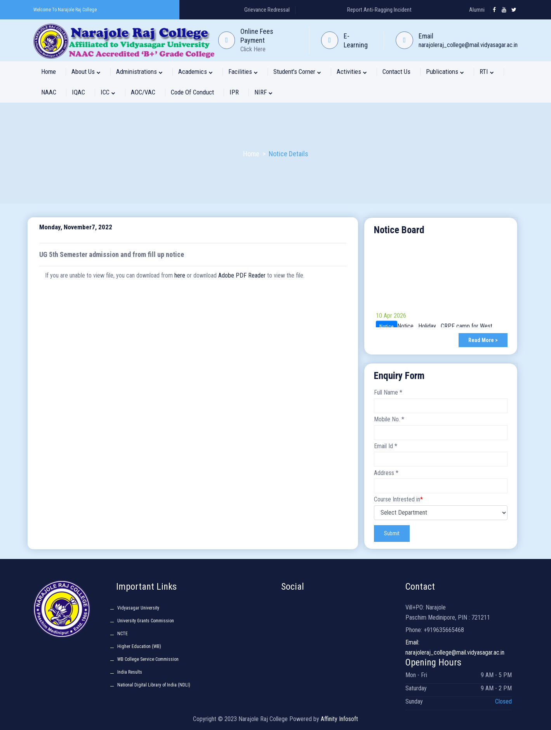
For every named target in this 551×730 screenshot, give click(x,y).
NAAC (48, 92)
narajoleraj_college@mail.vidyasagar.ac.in (468, 45)
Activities (352, 71)
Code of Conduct (192, 92)
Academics (195, 71)
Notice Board (399, 230)
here (179, 275)
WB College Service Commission (148, 659)
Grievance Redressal (267, 9)
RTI (487, 71)
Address (386, 473)
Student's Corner (297, 71)
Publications (445, 71)
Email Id (385, 446)
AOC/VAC (143, 92)
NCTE (122, 633)
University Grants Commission (145, 620)
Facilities (243, 71)
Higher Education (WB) (139, 646)
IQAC (78, 92)
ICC (108, 92)
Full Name (388, 392)
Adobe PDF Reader (242, 275)
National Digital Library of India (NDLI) (153, 685)
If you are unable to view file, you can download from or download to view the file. (174, 275)
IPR (234, 92)
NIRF (263, 92)
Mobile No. (389, 419)
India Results (129, 672)
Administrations (139, 71)
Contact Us (396, 71)
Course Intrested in (398, 499)
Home (48, 71)
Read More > (483, 340)
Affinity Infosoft (339, 719)
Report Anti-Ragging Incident (379, 9)
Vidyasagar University (138, 608)
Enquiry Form (399, 375)
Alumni (477, 9)
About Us (86, 71)
